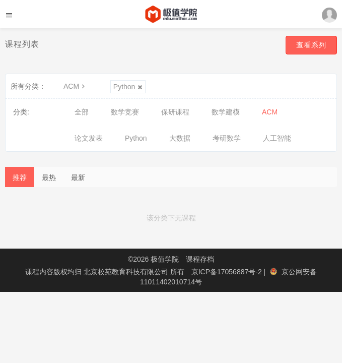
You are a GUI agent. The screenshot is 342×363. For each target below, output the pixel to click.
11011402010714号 (171, 282)
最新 (78, 177)
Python (128, 87)
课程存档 (200, 259)
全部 (82, 112)
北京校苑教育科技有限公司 (127, 272)
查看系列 (311, 45)
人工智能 (277, 138)
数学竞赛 (125, 112)
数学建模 (226, 112)
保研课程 (175, 112)
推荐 (20, 177)
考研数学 (227, 138)
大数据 (179, 138)
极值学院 (165, 259)
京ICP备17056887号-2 (227, 272)
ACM (75, 86)
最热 (49, 177)
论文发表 (89, 138)
